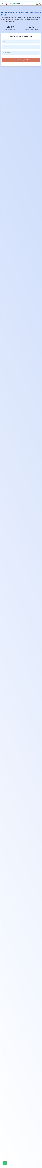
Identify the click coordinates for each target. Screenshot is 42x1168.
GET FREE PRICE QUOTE (21, 60)
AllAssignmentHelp (12, 3)
